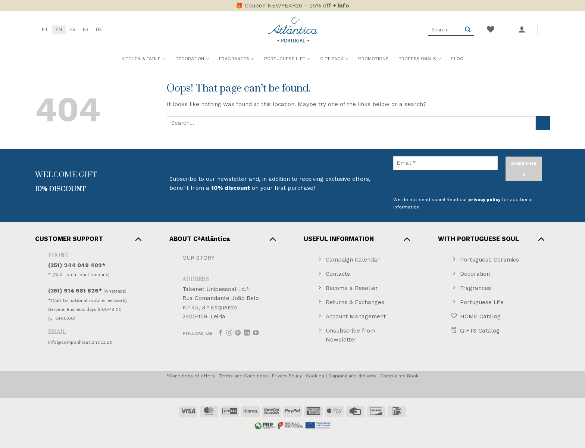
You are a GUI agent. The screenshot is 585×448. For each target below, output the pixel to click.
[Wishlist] (490, 29)
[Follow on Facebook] (220, 333)
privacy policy (484, 199)
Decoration (192, 58)
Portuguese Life (287, 58)
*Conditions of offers (190, 376)
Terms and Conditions (243, 376)
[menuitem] (45, 29)
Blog (457, 58)
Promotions (373, 58)
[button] (522, 29)
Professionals (419, 58)
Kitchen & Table (144, 58)
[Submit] (467, 30)
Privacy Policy (287, 376)
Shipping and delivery (352, 376)
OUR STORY (198, 257)
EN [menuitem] (59, 29)
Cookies (315, 376)
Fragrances (236, 58)
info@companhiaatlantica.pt (80, 342)
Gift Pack (334, 58)
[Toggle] (138, 238)
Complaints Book (399, 376)
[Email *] (445, 163)
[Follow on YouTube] (256, 333)
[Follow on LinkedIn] (247, 333)
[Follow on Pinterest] (238, 333)
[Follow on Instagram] (229, 333)
